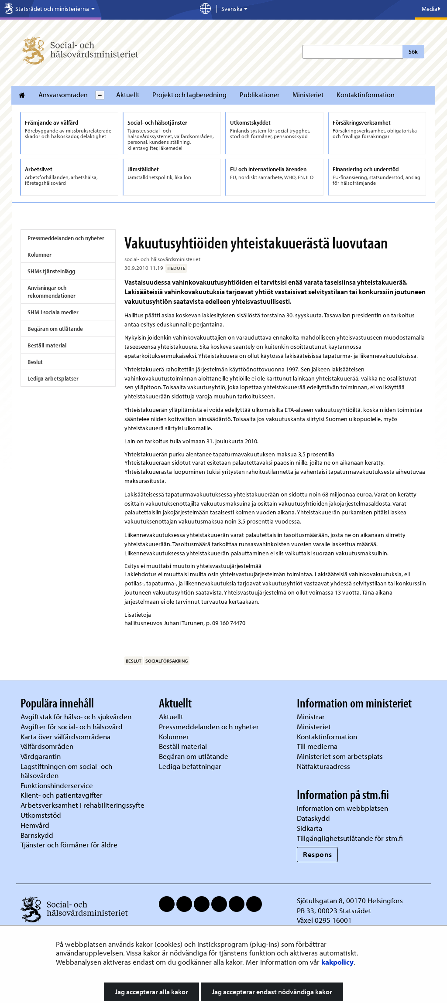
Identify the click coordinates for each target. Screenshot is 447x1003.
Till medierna (317, 746)
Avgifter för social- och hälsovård (72, 726)
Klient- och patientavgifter (62, 794)
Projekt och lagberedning (189, 94)
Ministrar (311, 716)
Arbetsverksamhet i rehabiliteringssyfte (83, 804)
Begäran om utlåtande (55, 329)
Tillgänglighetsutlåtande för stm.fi (350, 838)
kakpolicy (337, 961)
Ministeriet (307, 94)
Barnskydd (37, 835)
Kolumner (40, 254)
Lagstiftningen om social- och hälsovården (66, 771)
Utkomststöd (41, 814)
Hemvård (35, 825)
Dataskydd (313, 818)
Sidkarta (309, 828)
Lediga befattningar (190, 766)
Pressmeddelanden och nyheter (66, 238)
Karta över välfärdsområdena (65, 736)
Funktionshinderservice (57, 785)
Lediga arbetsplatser (53, 378)
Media (431, 9)
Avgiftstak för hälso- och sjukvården (76, 716)
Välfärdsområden (47, 746)
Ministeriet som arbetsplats (340, 756)
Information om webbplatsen (342, 808)
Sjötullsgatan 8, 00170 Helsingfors (350, 900)
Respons (317, 854)
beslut (133, 661)
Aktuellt (127, 94)
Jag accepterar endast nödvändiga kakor (272, 991)
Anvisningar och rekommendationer (52, 291)
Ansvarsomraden (63, 94)
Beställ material (47, 345)
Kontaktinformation (366, 94)
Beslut (35, 362)
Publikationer (259, 94)
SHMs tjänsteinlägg (51, 271)
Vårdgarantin (41, 756)
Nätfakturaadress (323, 766)
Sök (413, 51)
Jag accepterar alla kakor (151, 991)
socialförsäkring (166, 661)
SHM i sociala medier (53, 312)
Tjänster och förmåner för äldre (69, 844)
